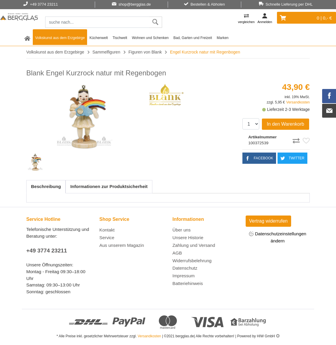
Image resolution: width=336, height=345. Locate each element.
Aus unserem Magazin (122, 245)
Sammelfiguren (106, 52)
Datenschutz (184, 268)
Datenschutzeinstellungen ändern (277, 237)
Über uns (181, 229)
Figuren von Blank (145, 52)
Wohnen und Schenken (150, 38)
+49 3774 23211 (46, 250)
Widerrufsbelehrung (192, 260)
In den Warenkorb (285, 124)
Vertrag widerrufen (268, 220)
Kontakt (107, 229)
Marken (223, 38)
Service (107, 237)
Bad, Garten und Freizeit (192, 38)
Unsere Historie (187, 237)
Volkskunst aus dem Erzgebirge (60, 38)
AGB (177, 252)
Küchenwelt (98, 38)
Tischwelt (119, 38)
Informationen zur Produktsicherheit (109, 186)
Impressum (183, 275)
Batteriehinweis (187, 283)
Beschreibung (46, 186)
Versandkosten (298, 102)
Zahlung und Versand (193, 245)
